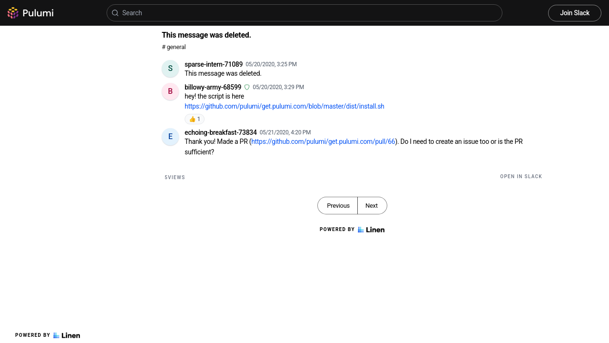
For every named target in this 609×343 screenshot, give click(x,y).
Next (371, 205)
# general (174, 46)
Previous (338, 205)
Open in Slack (521, 176)
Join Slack (574, 13)
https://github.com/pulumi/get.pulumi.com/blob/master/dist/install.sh (284, 106)
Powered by (47, 335)
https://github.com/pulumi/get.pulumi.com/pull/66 (323, 141)
